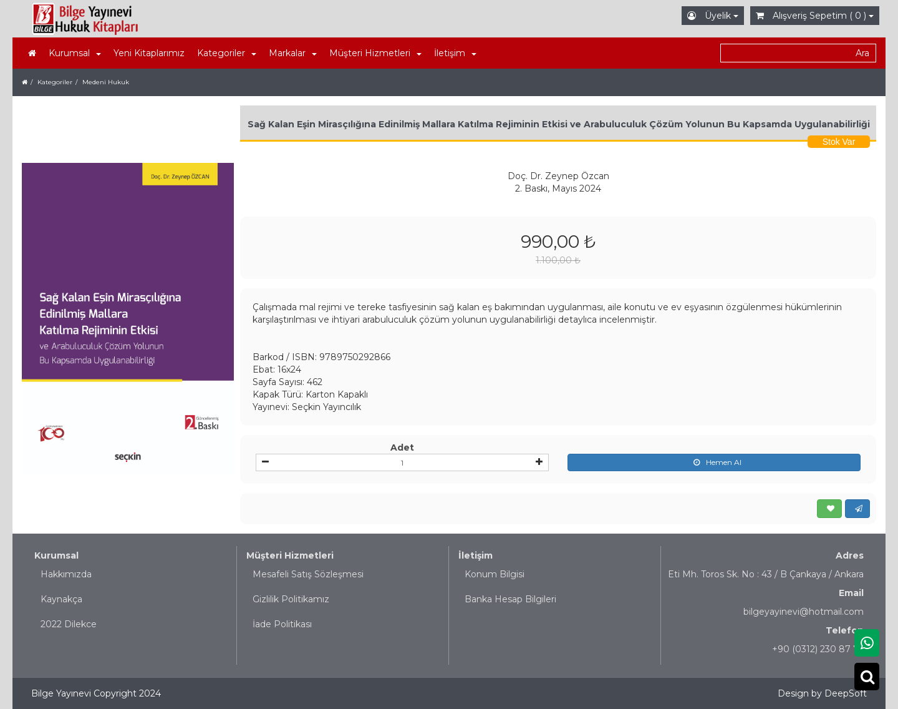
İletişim (475, 555)
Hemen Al (714, 462)
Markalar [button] (293, 53)
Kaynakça (61, 599)
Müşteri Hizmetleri (290, 555)
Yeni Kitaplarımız (149, 53)
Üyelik (712, 15)
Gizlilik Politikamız (291, 599)
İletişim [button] (455, 53)
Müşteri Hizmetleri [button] (375, 53)
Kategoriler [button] (226, 53)
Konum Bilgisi (494, 574)
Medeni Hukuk (105, 82)
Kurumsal (56, 555)
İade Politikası (282, 624)
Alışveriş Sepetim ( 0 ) (815, 15)
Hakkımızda (66, 574)
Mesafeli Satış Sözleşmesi (308, 574)
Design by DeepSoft (822, 693)
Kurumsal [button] (75, 53)
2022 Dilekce (69, 624)
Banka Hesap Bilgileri (510, 599)
